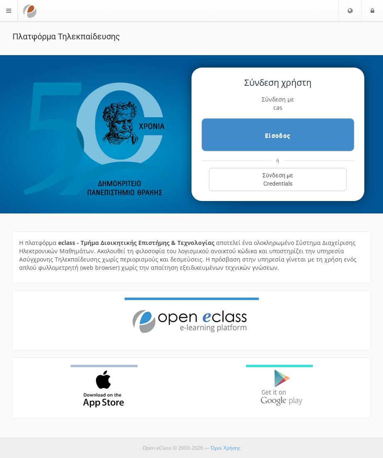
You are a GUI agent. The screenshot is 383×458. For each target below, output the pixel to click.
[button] (350, 11)
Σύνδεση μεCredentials (278, 179)
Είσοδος (278, 135)
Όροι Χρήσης (226, 447)
